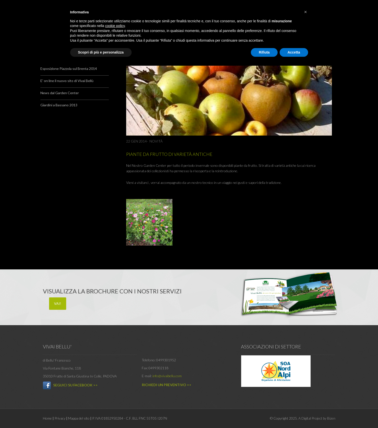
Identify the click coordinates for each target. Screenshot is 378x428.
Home (47, 418)
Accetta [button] (294, 52)
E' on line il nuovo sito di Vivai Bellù (66, 81)
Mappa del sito (78, 418)
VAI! (57, 303)
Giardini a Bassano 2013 (58, 105)
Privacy (60, 418)
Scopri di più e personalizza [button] (101, 52)
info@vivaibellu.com (167, 376)
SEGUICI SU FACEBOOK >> (75, 385)
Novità (156, 141)
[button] (306, 12)
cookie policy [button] (115, 26)
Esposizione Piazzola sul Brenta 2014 (68, 68)
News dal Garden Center (59, 93)
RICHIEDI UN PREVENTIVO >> (166, 385)
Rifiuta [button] (264, 52)
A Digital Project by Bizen (316, 418)
